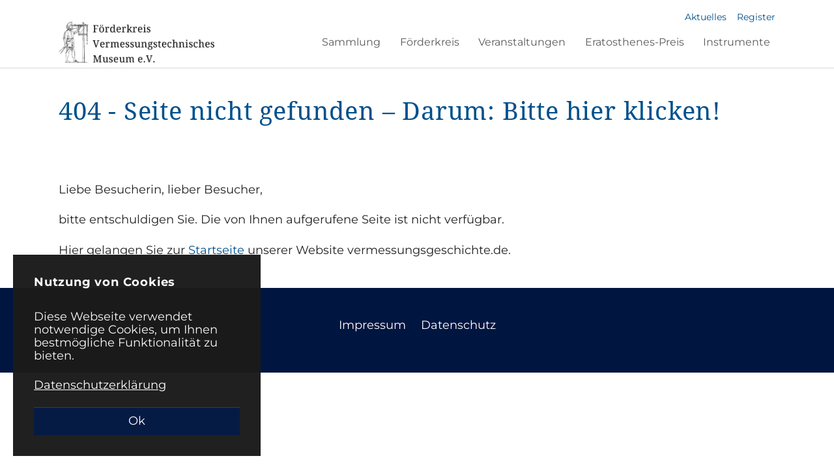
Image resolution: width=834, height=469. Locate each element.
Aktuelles (705, 17)
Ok (136, 421)
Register (756, 17)
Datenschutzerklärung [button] (100, 385)
